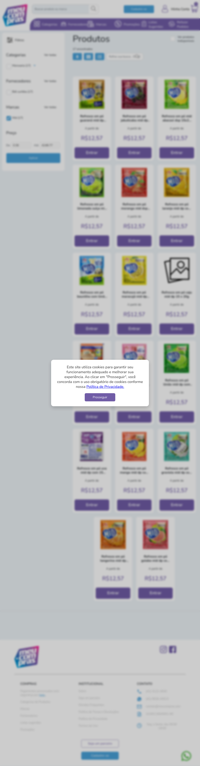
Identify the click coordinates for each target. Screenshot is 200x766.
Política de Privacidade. (105, 386)
